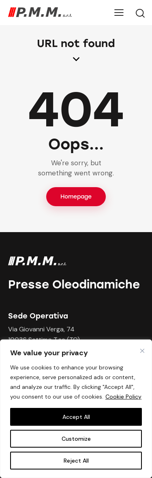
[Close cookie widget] (142, 351)
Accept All (76, 416)
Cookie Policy (123, 396)
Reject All (76, 460)
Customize (76, 438)
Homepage (76, 196)
